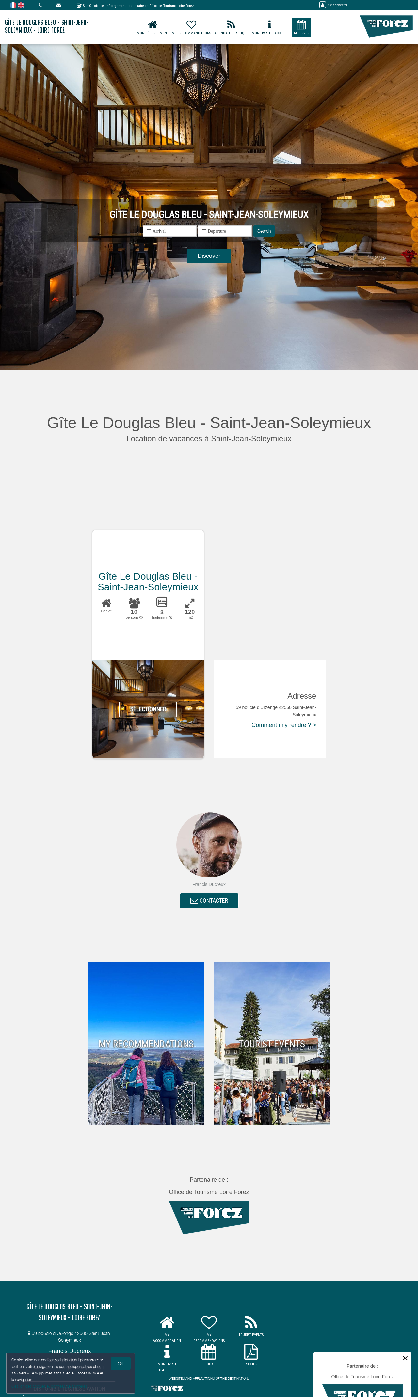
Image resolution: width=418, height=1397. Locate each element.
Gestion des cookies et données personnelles (50, 1386)
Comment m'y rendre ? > (283, 725)
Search (264, 231)
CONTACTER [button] (209, 900)
